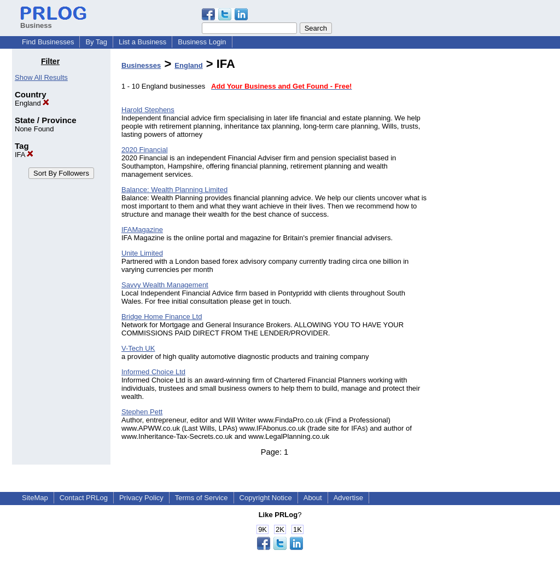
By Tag (96, 42)
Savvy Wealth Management (164, 285)
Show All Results (41, 77)
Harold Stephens (147, 110)
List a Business (142, 42)
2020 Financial (144, 150)
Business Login (202, 42)
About (313, 498)
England (32, 103)
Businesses (141, 65)
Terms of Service (201, 498)
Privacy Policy (141, 498)
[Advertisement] (492, 221)
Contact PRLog (84, 498)
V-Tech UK (138, 348)
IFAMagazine (142, 229)
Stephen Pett (141, 412)
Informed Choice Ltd (153, 372)
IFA (24, 154)
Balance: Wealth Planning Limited (174, 190)
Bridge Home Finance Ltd (161, 316)
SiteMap (35, 498)
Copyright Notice (266, 498)
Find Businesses (48, 42)
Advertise (348, 498)
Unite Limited (142, 253)
